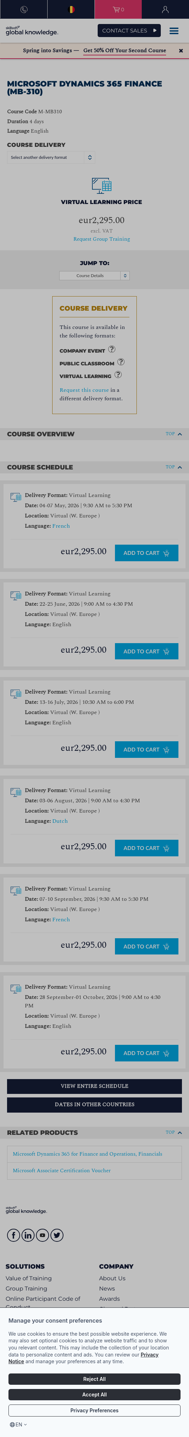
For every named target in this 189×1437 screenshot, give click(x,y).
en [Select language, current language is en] (19, 1424)
